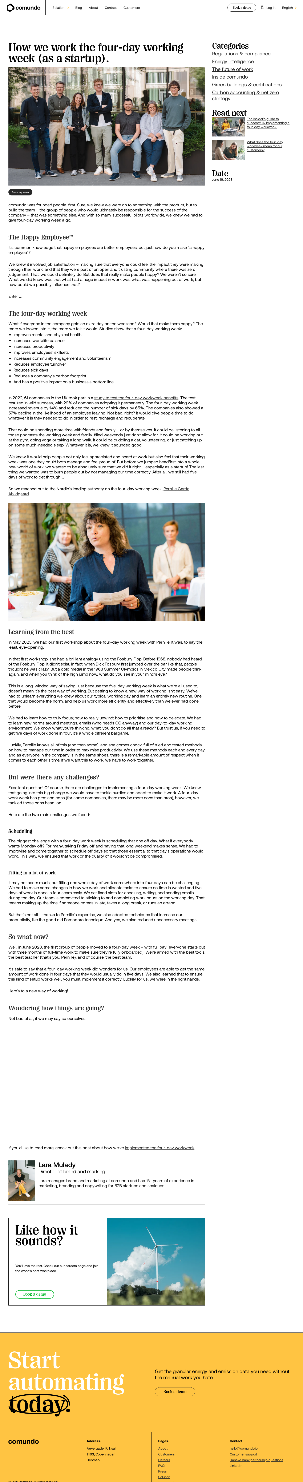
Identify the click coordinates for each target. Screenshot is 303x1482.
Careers (164, 1460)
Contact (111, 7)
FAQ (161, 1465)
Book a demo (242, 7)
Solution (164, 1477)
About (93, 7)
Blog (78, 7)
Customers (132, 7)
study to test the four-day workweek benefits (136, 397)
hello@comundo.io (244, 1448)
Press (162, 1471)
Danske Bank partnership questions (256, 1460)
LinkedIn (236, 1465)
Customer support (243, 1454)
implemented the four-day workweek (159, 1147)
